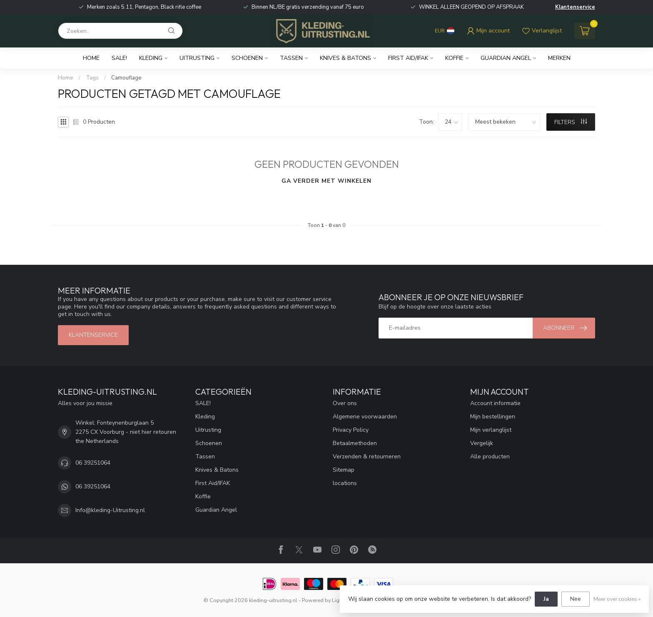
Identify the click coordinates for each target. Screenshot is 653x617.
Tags (92, 78)
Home (91, 58)
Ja (546, 599)
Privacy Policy (351, 430)
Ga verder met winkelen (326, 181)
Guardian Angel (506, 58)
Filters (570, 122)
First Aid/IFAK (408, 58)
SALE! (119, 58)
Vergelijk (481, 443)
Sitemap (343, 470)
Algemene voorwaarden (365, 416)
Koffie (454, 58)
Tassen (291, 58)
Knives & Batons (345, 58)
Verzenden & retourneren (367, 456)
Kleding (150, 58)
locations (345, 483)
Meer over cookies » (617, 598)
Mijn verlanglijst (490, 430)
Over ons (345, 403)
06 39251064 (92, 463)
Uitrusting (196, 58)
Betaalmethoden (355, 443)
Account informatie (495, 403)
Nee (575, 599)
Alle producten (490, 456)
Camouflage (126, 78)
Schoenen (247, 58)
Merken (559, 58)
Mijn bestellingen (492, 416)
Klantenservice (575, 7)
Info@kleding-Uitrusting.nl (110, 510)
